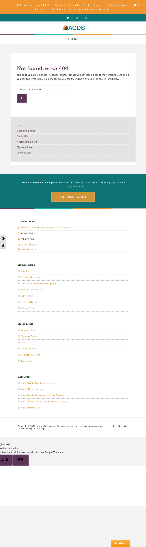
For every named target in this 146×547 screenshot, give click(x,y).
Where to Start (24, 152)
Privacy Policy (27, 308)
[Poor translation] (21, 460)
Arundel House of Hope (32, 389)
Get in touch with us (73, 196)
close (140, 5)
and (69, 9)
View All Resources (30, 407)
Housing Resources (30, 277)
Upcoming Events (26, 130)
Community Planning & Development (38, 283)
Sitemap (41, 428)
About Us (25, 271)
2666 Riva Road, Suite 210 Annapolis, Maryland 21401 (46, 227)
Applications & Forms (28, 141)
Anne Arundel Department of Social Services (42, 395)
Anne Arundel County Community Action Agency (44, 401)
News (24, 342)
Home (20, 125)
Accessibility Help (29, 302)
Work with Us (27, 296)
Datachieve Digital (26, 428)
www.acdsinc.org (29, 249)
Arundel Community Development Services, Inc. (73, 28)
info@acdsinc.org (29, 244)
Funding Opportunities (32, 289)
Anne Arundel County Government (38, 383)
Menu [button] (74, 39)
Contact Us (22, 136)
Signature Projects (26, 147)
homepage (112, 74)
